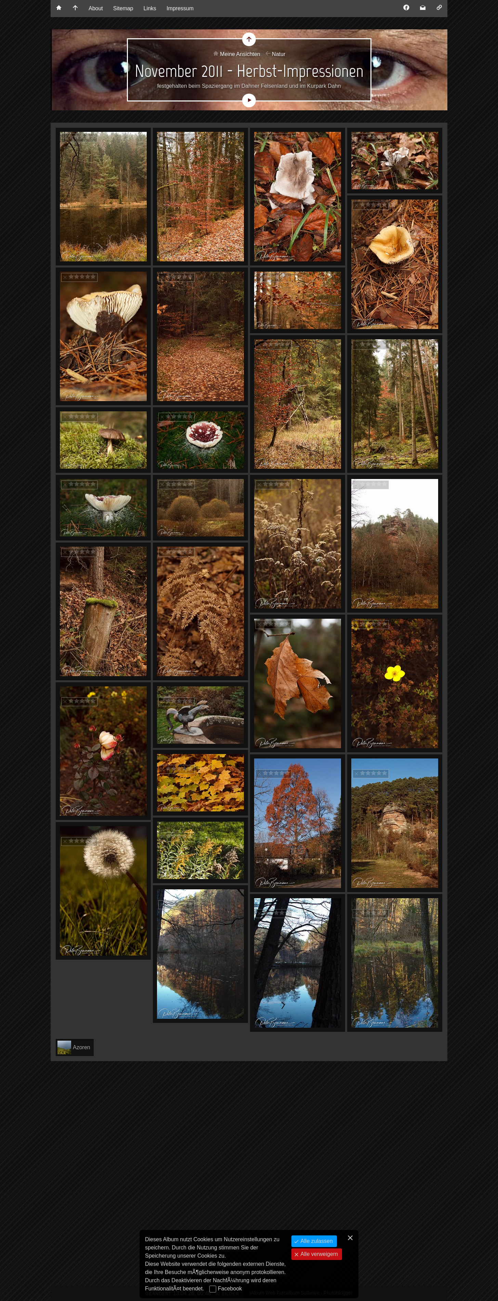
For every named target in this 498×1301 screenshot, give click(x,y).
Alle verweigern (318, 1254)
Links (150, 8)
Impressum (180, 8)
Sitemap (123, 8)
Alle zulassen (316, 1241)
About (96, 8)
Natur (278, 54)
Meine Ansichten (240, 54)
